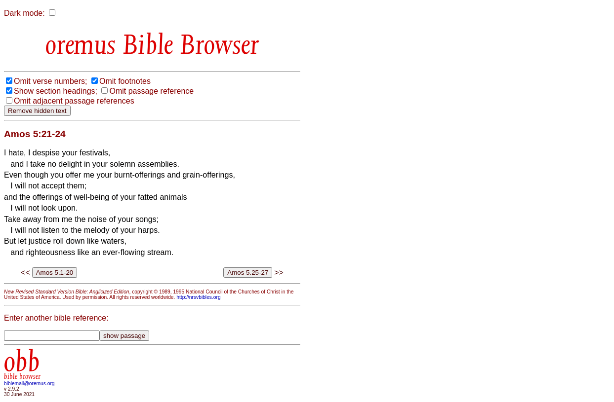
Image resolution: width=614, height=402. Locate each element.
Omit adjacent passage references (74, 101)
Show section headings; (55, 91)
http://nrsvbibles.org (198, 297)
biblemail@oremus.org (29, 383)
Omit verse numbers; (50, 81)
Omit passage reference (151, 91)
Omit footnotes (125, 81)
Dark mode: (24, 13)
